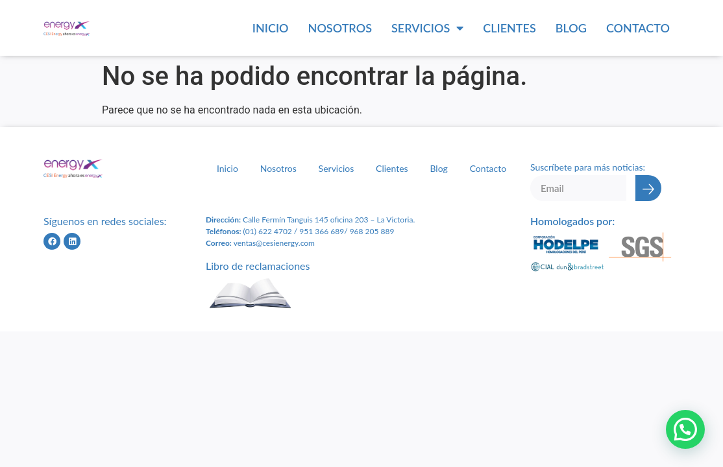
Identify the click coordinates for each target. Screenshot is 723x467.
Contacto (638, 28)
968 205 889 (372, 231)
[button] (685, 429)
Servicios (427, 28)
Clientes (509, 28)
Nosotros (340, 28)
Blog (571, 28)
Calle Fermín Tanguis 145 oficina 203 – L (311, 219)
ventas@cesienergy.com (274, 243)
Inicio (270, 28)
